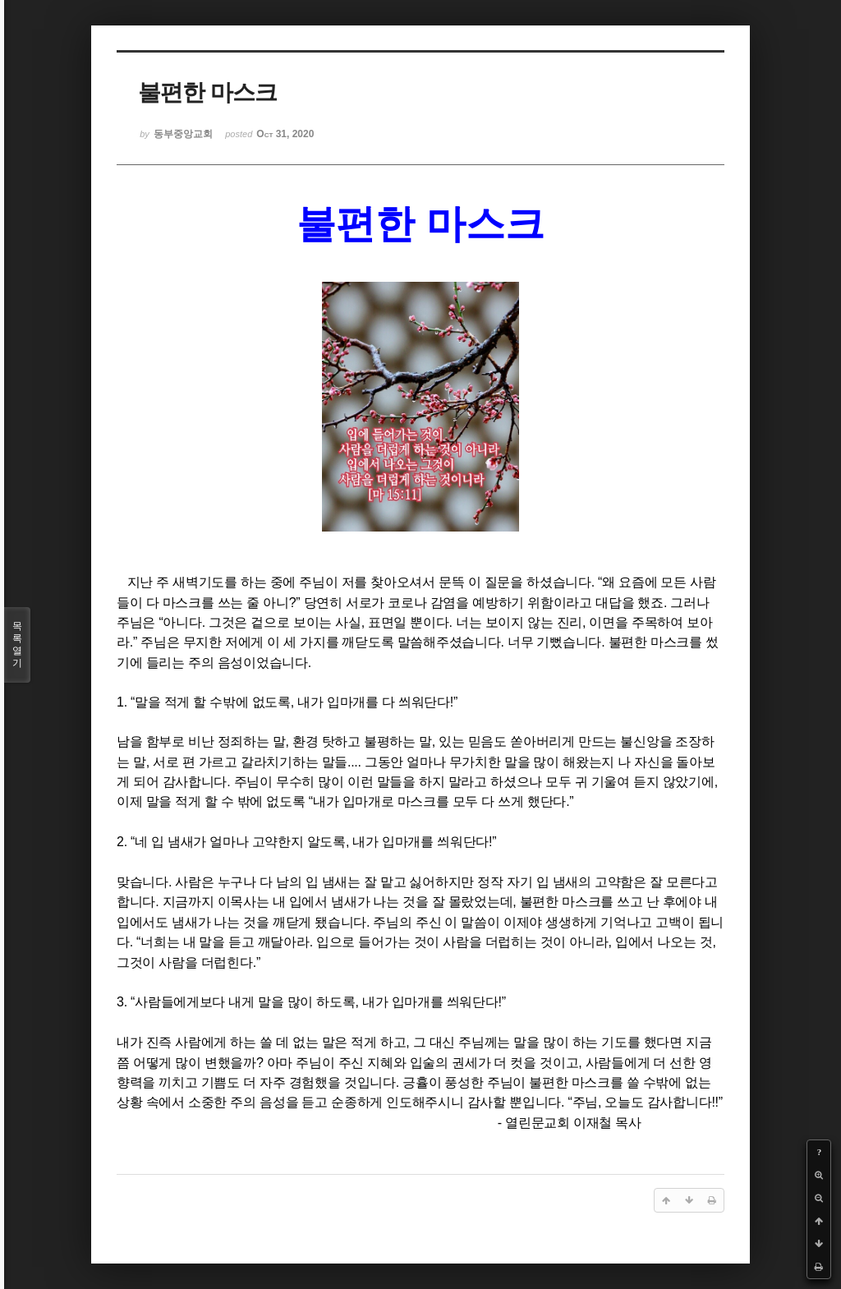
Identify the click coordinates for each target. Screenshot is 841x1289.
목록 (17, 645)
